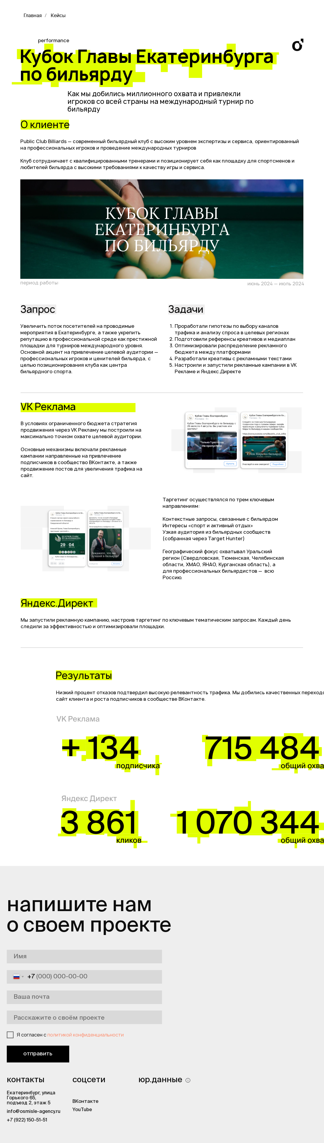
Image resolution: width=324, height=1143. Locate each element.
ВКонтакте (85, 1101)
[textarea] (84, 1017)
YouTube (82, 1110)
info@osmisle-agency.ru (33, 1111)
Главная (33, 16)
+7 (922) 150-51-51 (27, 1120)
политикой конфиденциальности (85, 1034)
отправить (37, 1054)
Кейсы (58, 16)
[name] (84, 956)
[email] (84, 997)
